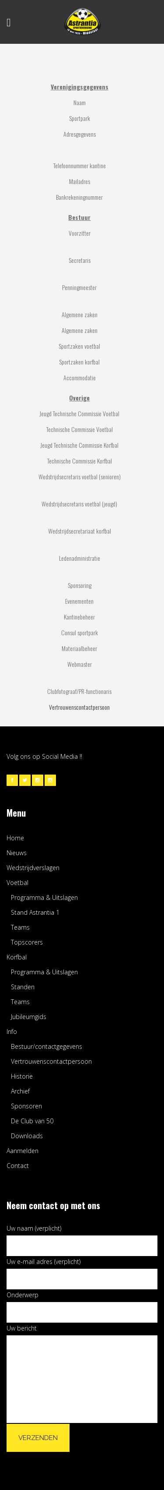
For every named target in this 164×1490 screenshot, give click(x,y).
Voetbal (17, 882)
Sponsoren (26, 1106)
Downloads (27, 1136)
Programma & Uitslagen (44, 897)
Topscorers (27, 942)
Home (15, 838)
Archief (20, 1091)
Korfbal (17, 957)
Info (12, 1031)
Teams (20, 927)
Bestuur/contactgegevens (46, 1046)
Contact (18, 1165)
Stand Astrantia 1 (35, 912)
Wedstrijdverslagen (33, 868)
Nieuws (17, 853)
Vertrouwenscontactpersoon (79, 706)
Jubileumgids (28, 1016)
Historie (22, 1076)
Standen (23, 987)
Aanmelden (22, 1151)
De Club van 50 (32, 1121)
